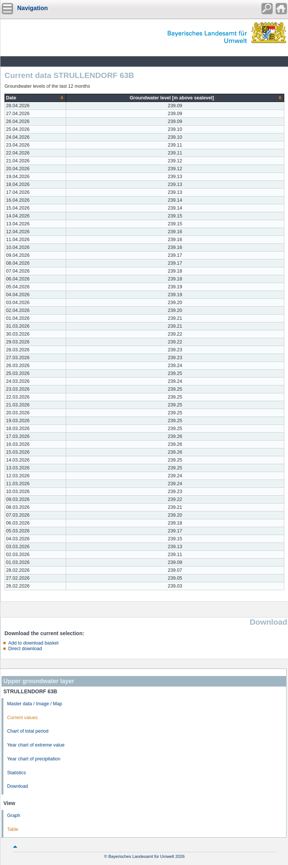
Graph (13, 815)
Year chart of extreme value (36, 745)
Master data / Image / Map (34, 703)
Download (17, 786)
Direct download (25, 648)
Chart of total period (28, 731)
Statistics (16, 772)
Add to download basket (33, 643)
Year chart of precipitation (33, 759)
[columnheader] (35, 98)
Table (12, 829)
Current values (22, 717)
